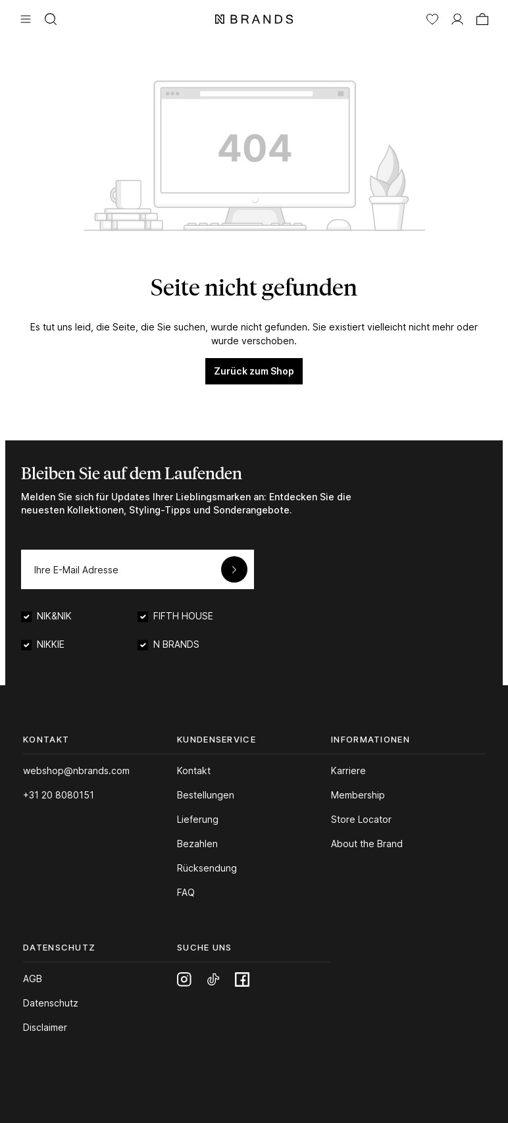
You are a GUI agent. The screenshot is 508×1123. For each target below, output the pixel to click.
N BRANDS (176, 644)
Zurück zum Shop (254, 371)
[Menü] (25, 17)
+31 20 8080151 (58, 794)
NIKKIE (50, 644)
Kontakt (194, 770)
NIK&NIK (54, 615)
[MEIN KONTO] (457, 17)
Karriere (348, 770)
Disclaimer (45, 1027)
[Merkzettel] (432, 17)
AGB (32, 978)
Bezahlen (197, 843)
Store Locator (361, 819)
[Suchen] (50, 17)
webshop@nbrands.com (76, 770)
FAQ (186, 892)
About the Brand (367, 843)
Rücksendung (207, 868)
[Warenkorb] (482, 17)
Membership (358, 794)
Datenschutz (50, 1002)
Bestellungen (205, 794)
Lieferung (197, 819)
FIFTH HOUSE (183, 615)
